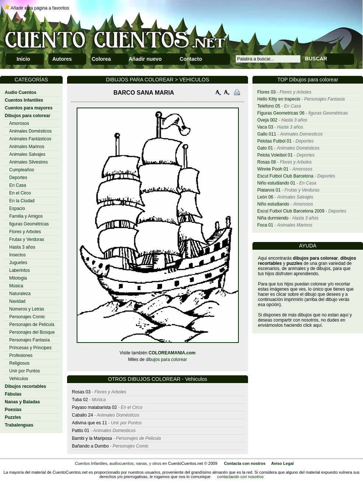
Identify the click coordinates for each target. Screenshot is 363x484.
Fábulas (13, 394)
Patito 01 (80, 430)
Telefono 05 (268, 106)
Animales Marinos (26, 146)
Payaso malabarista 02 (94, 407)
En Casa (17, 185)
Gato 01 (265, 148)
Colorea (101, 59)
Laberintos (19, 270)
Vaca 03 (265, 127)
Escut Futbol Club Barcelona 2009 (290, 211)
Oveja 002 (267, 120)
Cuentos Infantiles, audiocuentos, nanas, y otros (118, 463)
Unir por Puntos (24, 370)
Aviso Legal (282, 463)
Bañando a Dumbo (90, 446)
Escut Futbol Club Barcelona (285, 176)
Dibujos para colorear (27, 115)
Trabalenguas (19, 425)
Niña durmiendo (273, 218)
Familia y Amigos (26, 216)
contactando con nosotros (240, 476)
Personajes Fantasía (29, 340)
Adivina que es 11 (89, 422)
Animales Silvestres (28, 162)
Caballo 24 (82, 415)
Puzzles (13, 417)
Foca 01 (265, 225)
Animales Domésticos (30, 131)
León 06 (265, 197)
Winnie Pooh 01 (273, 169)
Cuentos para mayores (28, 108)
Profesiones (20, 355)
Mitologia (18, 278)
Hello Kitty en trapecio (278, 99)
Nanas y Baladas (22, 401)
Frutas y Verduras (26, 239)
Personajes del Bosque (32, 332)
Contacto (191, 59)
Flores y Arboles (25, 231)
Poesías (13, 409)
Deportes (18, 177)
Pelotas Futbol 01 (274, 141)
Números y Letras (26, 309)
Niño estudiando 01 (276, 183)
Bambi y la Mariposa (92, 438)
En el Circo (20, 193)
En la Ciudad (22, 200)
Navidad (17, 301)
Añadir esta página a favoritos (40, 8)
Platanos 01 (268, 190)
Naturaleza (20, 293)
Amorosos (19, 123)
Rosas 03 (81, 391)
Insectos (17, 254)
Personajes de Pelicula (31, 324)
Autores (62, 59)
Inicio (23, 59)
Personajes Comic (27, 316)
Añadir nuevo (145, 59)
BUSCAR (316, 59)
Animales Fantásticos (30, 138)
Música (16, 285)
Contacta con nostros (245, 463)
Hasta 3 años (22, 247)
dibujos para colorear (166, 359)
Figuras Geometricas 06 (280, 113)
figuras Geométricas (29, 224)
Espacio (17, 208)
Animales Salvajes (27, 154)
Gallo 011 (266, 134)
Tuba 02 (80, 399)
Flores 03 (266, 92)
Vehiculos (18, 378)
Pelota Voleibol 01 (275, 155)
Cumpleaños (21, 169)
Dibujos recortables (25, 386)
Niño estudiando (273, 204)
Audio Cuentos (20, 92)
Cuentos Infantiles (24, 100)
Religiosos (19, 363)
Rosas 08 (266, 162)
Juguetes (18, 262)
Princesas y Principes (30, 347)
